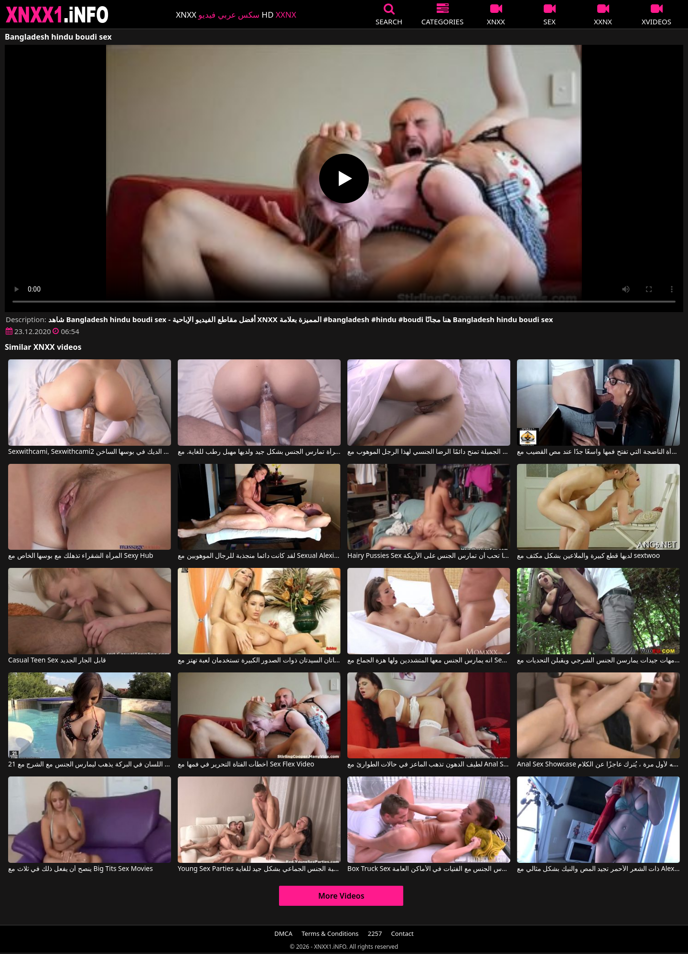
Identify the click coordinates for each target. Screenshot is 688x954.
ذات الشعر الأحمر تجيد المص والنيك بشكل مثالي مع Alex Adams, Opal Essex (598, 869)
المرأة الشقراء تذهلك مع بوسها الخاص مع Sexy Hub (80, 556)
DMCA (283, 933)
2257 (375, 933)
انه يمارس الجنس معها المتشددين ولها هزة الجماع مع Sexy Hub (428, 660)
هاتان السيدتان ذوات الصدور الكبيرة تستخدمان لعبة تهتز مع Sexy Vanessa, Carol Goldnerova (259, 660)
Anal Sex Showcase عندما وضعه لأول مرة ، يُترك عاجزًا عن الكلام (598, 764)
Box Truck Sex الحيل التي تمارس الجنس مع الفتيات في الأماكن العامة (428, 869)
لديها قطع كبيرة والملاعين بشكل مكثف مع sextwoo (588, 556)
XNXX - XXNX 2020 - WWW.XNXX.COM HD (57, 14)
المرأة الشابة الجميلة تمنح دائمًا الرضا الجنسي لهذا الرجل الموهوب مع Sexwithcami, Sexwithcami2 (428, 452)
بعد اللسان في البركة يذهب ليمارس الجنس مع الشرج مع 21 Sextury (89, 764)
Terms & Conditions (329, 933)
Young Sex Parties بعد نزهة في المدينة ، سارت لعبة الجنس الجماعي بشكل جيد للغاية (259, 869)
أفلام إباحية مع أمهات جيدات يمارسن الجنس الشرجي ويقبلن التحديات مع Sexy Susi (598, 660)
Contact (402, 933)
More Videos (341, 896)
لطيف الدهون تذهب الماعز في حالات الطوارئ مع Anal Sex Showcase (428, 764)
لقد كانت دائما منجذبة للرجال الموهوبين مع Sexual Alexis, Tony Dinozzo (259, 556)
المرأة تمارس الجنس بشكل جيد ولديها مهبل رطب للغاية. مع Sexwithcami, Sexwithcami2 (259, 452)
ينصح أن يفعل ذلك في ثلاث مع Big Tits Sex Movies (80, 869)
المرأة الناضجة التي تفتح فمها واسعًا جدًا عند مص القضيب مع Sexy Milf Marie (598, 452)
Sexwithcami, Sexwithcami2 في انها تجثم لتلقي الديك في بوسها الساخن (89, 452)
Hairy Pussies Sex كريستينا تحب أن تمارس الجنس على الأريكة (428, 556)
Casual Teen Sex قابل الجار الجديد (57, 660)
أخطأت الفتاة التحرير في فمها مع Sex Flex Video (246, 764)
